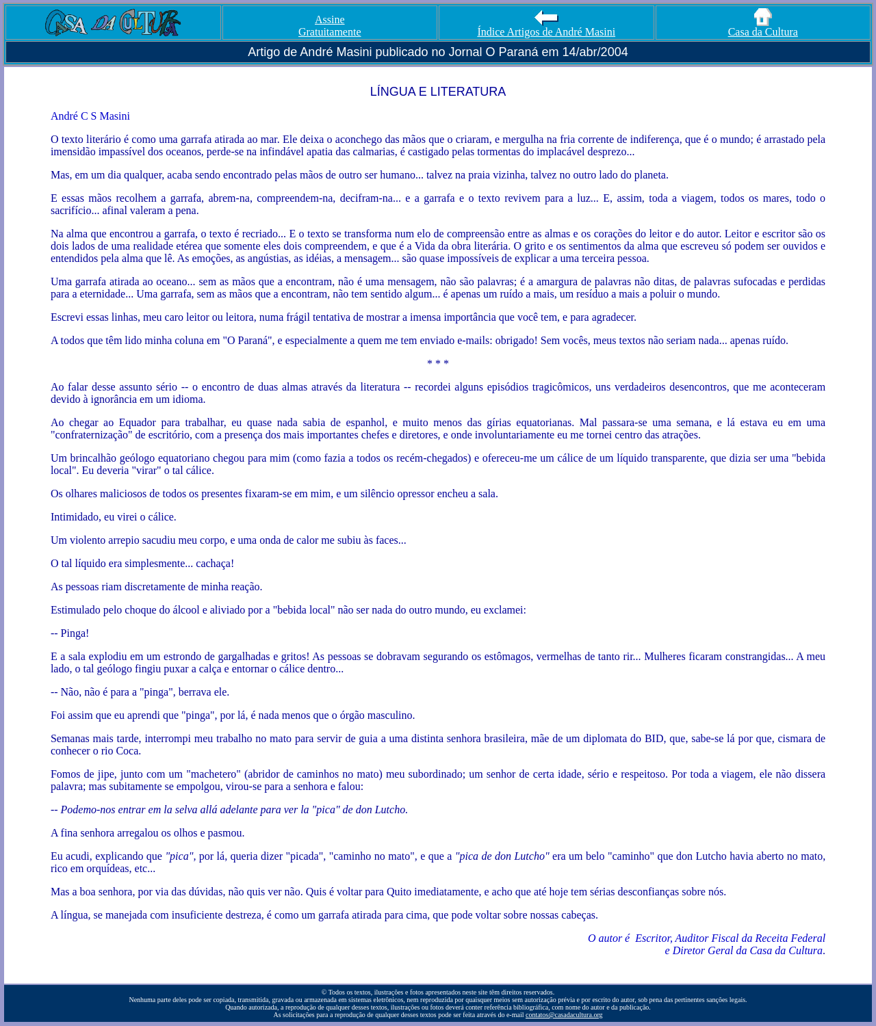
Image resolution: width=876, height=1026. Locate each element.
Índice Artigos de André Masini (546, 27)
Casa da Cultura (763, 27)
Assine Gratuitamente (329, 26)
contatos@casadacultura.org (564, 1014)
